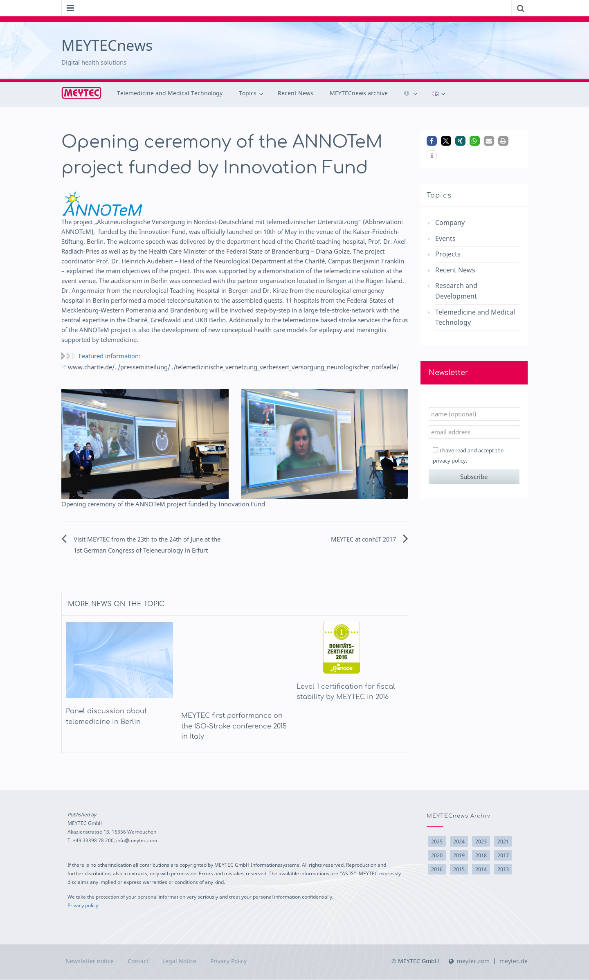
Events (445, 238)
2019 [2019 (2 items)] (459, 855)
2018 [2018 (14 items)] (481, 855)
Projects (448, 253)
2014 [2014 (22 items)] (481, 869)
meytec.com (473, 961)
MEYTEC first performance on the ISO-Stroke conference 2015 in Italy (234, 727)
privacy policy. (450, 460)
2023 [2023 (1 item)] (481, 841)
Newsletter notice (89, 961)
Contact (138, 961)
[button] (432, 141)
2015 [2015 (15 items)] (459, 869)
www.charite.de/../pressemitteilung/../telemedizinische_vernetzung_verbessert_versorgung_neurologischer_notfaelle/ (233, 367)
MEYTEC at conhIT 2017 (363, 539)
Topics (247, 93)
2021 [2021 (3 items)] (503, 841)
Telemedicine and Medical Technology (170, 93)
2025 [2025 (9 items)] (437, 841)
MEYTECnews (107, 45)
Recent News (295, 93)
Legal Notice (179, 961)
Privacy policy (82, 905)
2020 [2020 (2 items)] (437, 855)
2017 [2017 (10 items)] (503, 855)
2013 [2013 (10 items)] (503, 869)
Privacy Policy (228, 961)
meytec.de (513, 961)
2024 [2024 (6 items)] (459, 841)
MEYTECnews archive (359, 93)
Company (450, 222)
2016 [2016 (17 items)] (437, 869)
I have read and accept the (468, 455)
